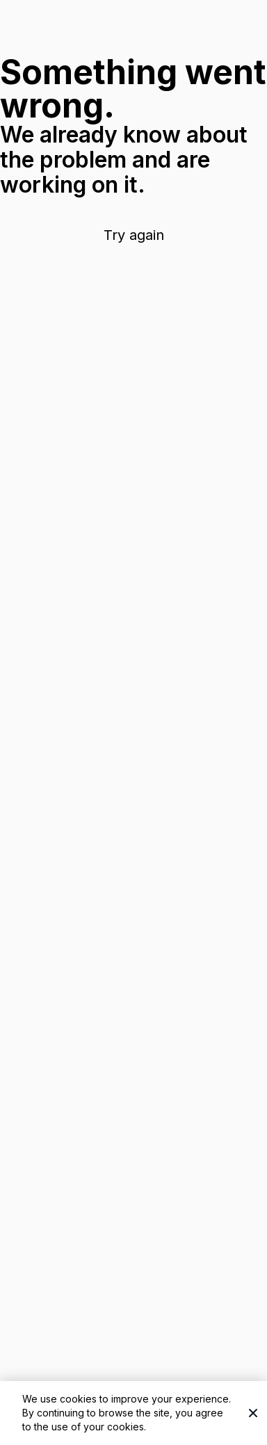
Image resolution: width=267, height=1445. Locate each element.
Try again (134, 235)
